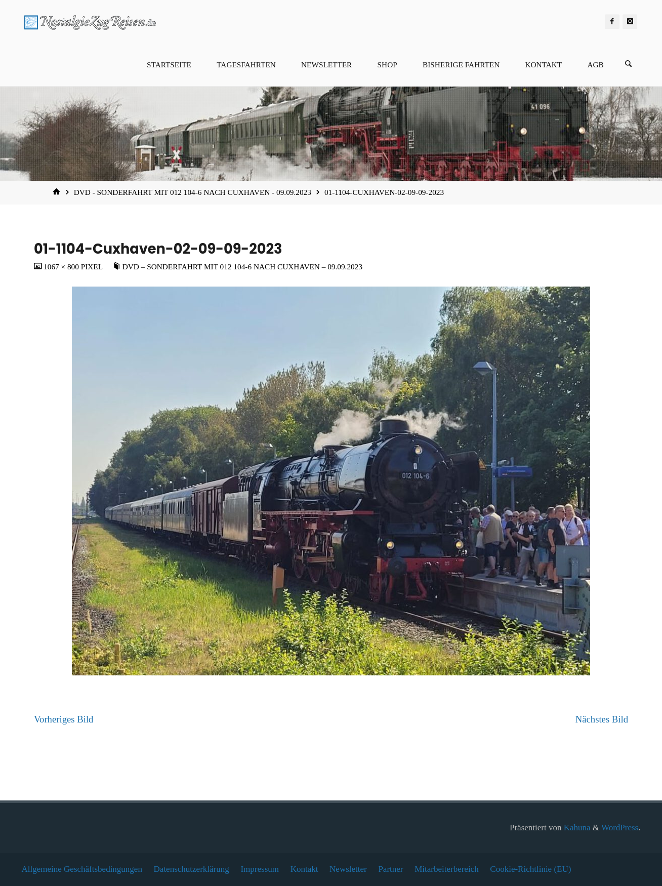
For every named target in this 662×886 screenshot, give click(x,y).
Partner (390, 869)
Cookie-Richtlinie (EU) (530, 869)
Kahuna (575, 827)
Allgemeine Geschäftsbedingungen (82, 869)
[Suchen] (628, 64)
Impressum (259, 869)
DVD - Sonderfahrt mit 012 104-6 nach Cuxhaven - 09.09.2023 (192, 192)
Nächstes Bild (601, 719)
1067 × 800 (62, 266)
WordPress (619, 827)
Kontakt (304, 869)
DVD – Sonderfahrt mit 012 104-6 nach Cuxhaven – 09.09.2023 (242, 266)
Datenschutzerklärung (191, 869)
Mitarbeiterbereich (447, 869)
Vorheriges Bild (63, 719)
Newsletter (348, 869)
